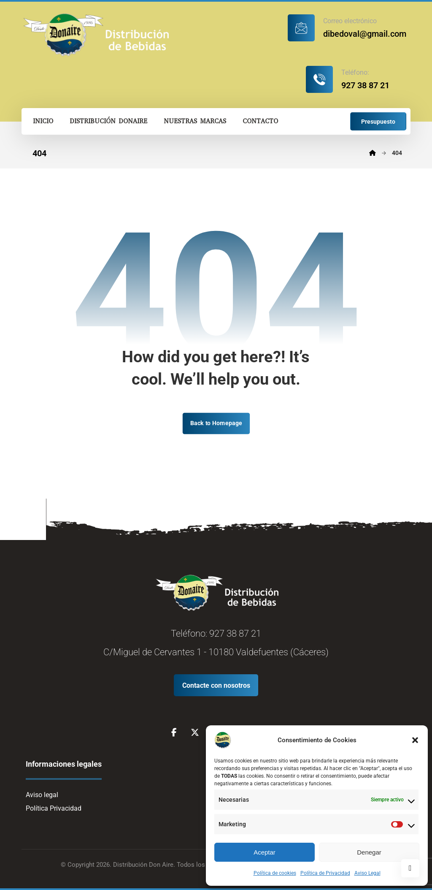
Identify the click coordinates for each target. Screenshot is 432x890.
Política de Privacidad (325, 873)
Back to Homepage (216, 423)
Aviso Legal (367, 873)
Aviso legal (42, 795)
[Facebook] (173, 732)
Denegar (369, 852)
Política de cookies (275, 873)
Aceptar (264, 852)
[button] (415, 740)
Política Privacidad (53, 808)
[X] (194, 732)
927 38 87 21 (235, 633)
